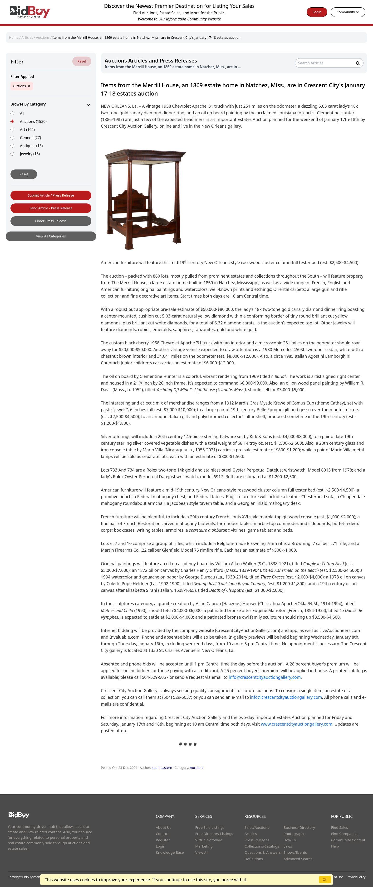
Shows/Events (295, 852)
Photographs (294, 833)
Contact (162, 833)
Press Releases (257, 840)
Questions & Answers (263, 852)
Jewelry (30, 153)
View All (201, 852)
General (30, 137)
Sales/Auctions (257, 827)
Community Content (348, 840)
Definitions (254, 858)
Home (14, 37)
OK (325, 879)
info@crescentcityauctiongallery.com (265, 677)
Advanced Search (298, 858)
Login (317, 12)
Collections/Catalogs (262, 846)
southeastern (162, 767)
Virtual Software (208, 840)
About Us (164, 827)
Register (163, 840)
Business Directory (299, 827)
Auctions (42, 37)
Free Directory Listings (214, 833)
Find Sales (339, 827)
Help (335, 846)
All (22, 113)
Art (27, 129)
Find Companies (344, 833)
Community (348, 12)
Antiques (31, 145)
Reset (82, 61)
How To (290, 840)
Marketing (204, 846)
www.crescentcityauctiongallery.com (296, 724)
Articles (27, 37)
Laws (288, 846)
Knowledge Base (170, 852)
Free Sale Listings (210, 827)
